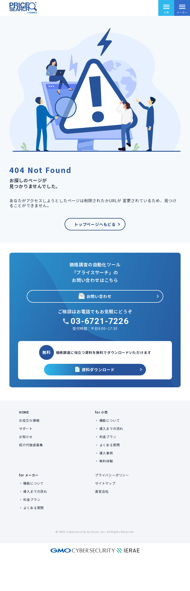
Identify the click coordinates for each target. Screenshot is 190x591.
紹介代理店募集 (31, 445)
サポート (26, 428)
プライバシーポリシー (112, 475)
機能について (109, 420)
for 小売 (101, 412)
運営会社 (102, 491)
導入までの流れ (111, 428)
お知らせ (26, 436)
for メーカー (29, 475)
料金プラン (108, 436)
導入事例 (106, 453)
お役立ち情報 (29, 420)
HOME (24, 412)
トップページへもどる (95, 224)
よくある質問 (109, 445)
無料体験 (106, 461)
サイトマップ (105, 483)
